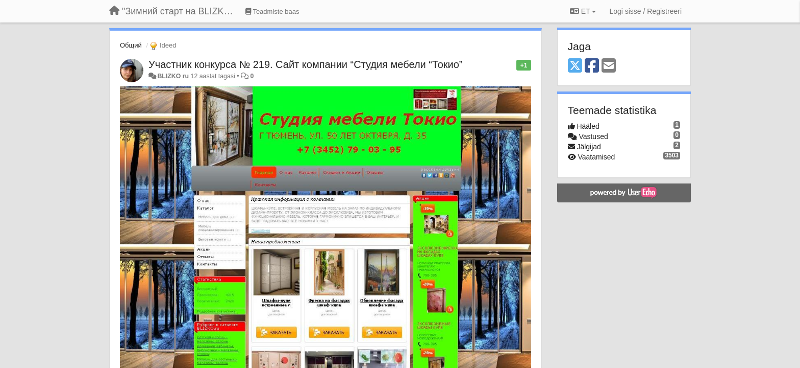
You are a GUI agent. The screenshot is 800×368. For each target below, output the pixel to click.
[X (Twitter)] (575, 66)
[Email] (609, 66)
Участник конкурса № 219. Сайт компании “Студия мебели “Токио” (305, 64)
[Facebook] (592, 66)
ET (583, 11)
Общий (131, 45)
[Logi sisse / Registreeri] (645, 11)
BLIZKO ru (173, 76)
